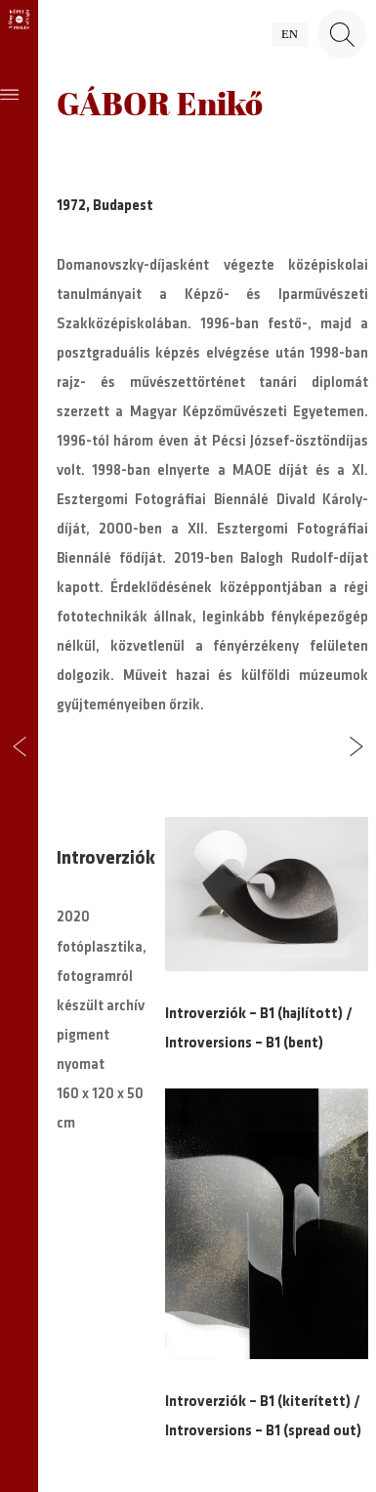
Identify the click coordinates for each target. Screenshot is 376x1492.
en (289, 34)
